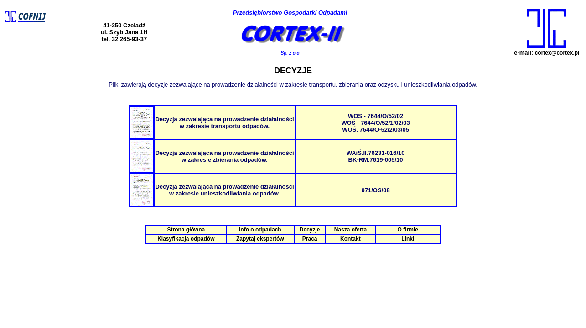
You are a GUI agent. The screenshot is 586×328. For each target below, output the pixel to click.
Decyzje (310, 229)
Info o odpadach (260, 229)
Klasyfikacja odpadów (185, 239)
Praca (309, 239)
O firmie (408, 229)
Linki (407, 239)
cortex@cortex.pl (557, 53)
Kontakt (350, 239)
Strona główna (186, 229)
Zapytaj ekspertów (260, 239)
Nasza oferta (350, 229)
